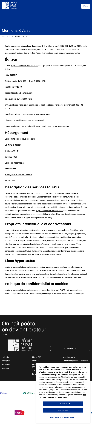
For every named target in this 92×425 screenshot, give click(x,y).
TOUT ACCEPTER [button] (63, 404)
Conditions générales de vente (75, 361)
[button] (85, 6)
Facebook (6, 364)
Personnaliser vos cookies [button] (62, 418)
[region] (46, 37)
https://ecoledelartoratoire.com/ (44, 53)
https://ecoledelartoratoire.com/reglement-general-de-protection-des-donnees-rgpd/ (48, 293)
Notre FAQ (36, 357)
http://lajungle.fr (11, 151)
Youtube (5, 368)
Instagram (6, 361)
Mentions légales (70, 357)
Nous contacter (70, 348)
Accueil (5, 37)
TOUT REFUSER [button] (63, 410)
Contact (35, 361)
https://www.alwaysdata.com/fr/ (18, 175)
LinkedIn (5, 357)
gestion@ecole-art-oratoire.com (62, 244)
